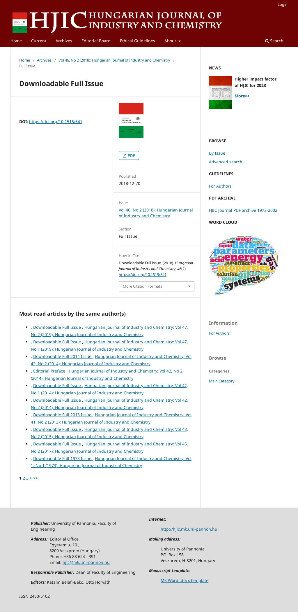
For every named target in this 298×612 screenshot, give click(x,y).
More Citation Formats (142, 286)
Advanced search (225, 162)
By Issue (217, 153)
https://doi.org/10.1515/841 (55, 121)
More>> (242, 96)
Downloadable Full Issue (57, 327)
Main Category (222, 381)
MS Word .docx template (184, 580)
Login (283, 4)
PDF (131, 155)
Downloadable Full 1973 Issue (63, 458)
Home (16, 40)
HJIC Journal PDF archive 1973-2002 (243, 210)
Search (274, 40)
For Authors (220, 186)
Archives (64, 40)
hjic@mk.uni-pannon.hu (86, 562)
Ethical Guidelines (137, 40)
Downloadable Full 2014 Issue (63, 356)
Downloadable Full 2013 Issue (63, 414)
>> (35, 478)
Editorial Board (96, 40)
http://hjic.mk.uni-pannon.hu (189, 529)
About (170, 40)
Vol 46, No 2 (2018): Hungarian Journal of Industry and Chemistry (114, 60)
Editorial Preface (49, 371)
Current (38, 40)
